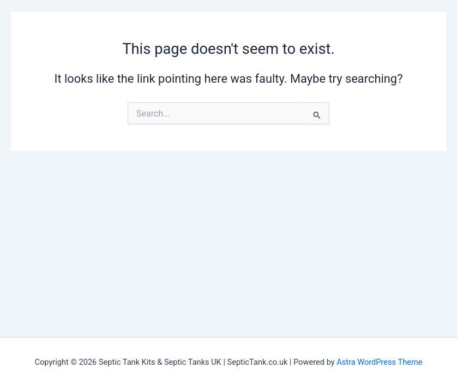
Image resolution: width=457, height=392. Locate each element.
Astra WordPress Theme (379, 362)
